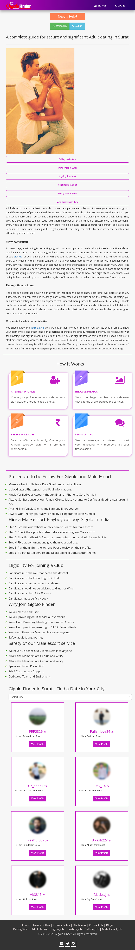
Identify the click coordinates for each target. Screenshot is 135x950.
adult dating (37, 327)
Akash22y (101, 840)
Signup (100, 5)
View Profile (37, 744)
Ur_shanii (37, 785)
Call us (77, 26)
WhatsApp (60, 26)
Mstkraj (102, 894)
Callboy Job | (93, 929)
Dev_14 (101, 785)
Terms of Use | (42, 925)
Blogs (109, 925)
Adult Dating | (40, 929)
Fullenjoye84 (102, 731)
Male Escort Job (112, 929)
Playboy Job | (75, 929)
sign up (18, 256)
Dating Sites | (22, 929)
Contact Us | (97, 925)
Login (120, 5)
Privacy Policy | (62, 925)
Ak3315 (37, 894)
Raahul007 (37, 840)
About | (27, 925)
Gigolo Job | (58, 929)
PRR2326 (37, 731)
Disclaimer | (80, 925)
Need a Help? (67, 16)
